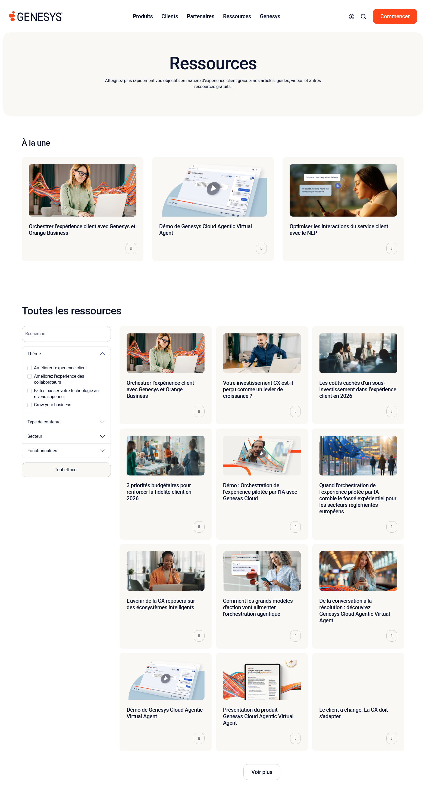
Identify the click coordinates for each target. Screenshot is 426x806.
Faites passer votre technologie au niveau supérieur (66, 393)
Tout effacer (66, 469)
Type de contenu (43, 421)
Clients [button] (170, 16)
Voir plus (261, 772)
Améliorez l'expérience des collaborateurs (59, 379)
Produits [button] (143, 16)
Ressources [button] (237, 16)
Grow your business (52, 404)
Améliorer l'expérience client (60, 367)
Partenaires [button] (201, 16)
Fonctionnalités (42, 450)
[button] (352, 16)
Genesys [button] (270, 16)
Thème (34, 353)
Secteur (34, 436)
